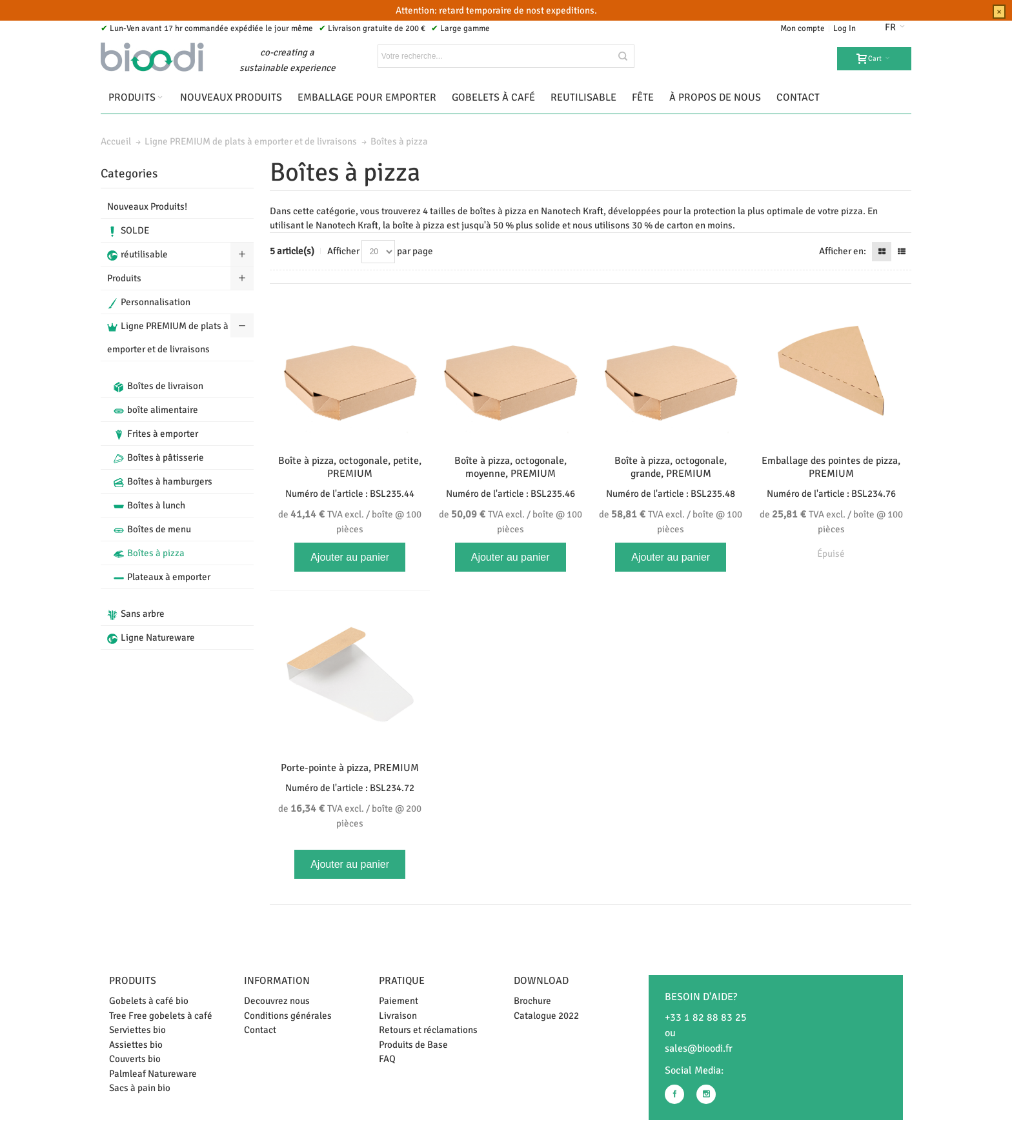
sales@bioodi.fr (699, 1048)
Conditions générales (288, 1015)
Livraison (398, 1015)
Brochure (532, 1001)
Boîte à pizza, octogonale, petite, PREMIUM (349, 467)
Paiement (398, 1001)
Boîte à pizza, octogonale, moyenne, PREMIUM (510, 467)
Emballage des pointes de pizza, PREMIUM (831, 467)
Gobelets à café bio (148, 1001)
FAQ (387, 1059)
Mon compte (802, 28)
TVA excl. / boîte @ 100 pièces (349, 521)
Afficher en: (842, 251)
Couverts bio (135, 1059)
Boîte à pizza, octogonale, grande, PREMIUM (670, 467)
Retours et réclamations (428, 1030)
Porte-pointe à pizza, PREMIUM (350, 767)
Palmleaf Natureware (153, 1073)
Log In (844, 28)
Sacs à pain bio (139, 1088)
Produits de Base (413, 1044)
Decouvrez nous (277, 1001)
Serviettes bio (137, 1030)
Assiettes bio (136, 1044)
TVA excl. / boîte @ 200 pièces (349, 815)
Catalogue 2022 (546, 1015)
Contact (260, 1030)
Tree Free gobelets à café (160, 1015)
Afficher (343, 251)
